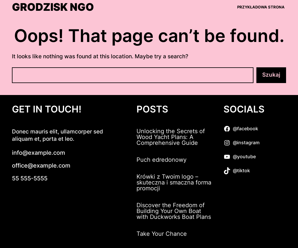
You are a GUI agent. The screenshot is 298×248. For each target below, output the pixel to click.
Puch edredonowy (161, 160)
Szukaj (271, 74)
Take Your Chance (161, 234)
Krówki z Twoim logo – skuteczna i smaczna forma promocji (173, 182)
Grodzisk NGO (53, 7)
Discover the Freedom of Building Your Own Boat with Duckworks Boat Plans (173, 211)
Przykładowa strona (261, 7)
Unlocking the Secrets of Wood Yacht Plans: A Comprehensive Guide (170, 137)
